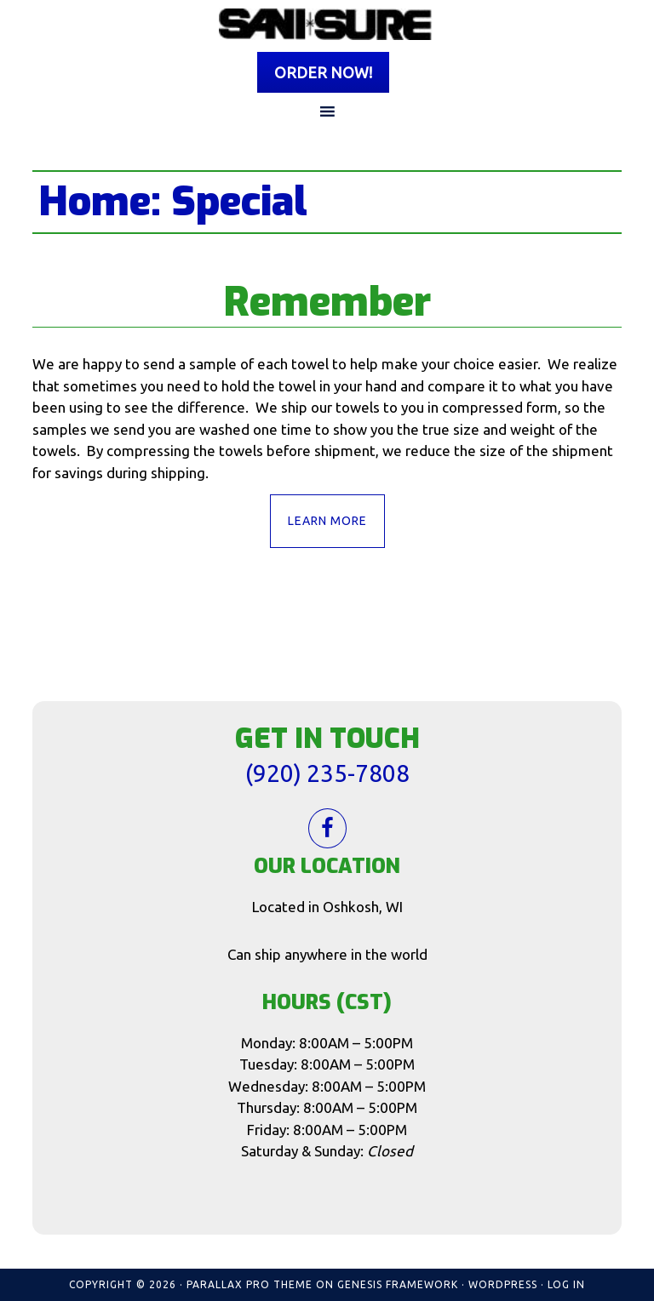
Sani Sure (327, 24)
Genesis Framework (397, 1284)
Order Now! (323, 72)
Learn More (327, 521)
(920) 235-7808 (327, 773)
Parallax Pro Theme (249, 1284)
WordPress (502, 1284)
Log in (566, 1284)
